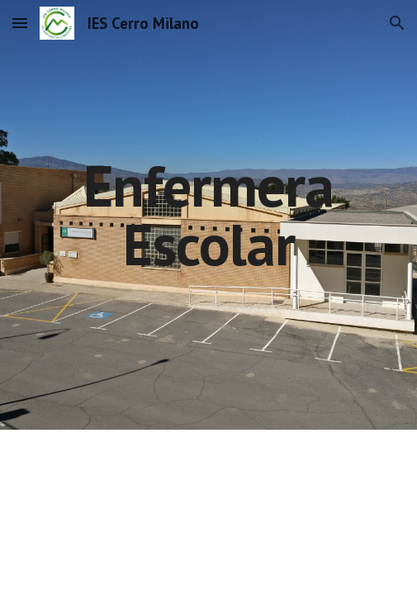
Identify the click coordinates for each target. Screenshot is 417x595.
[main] (208, 214)
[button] (20, 22)
